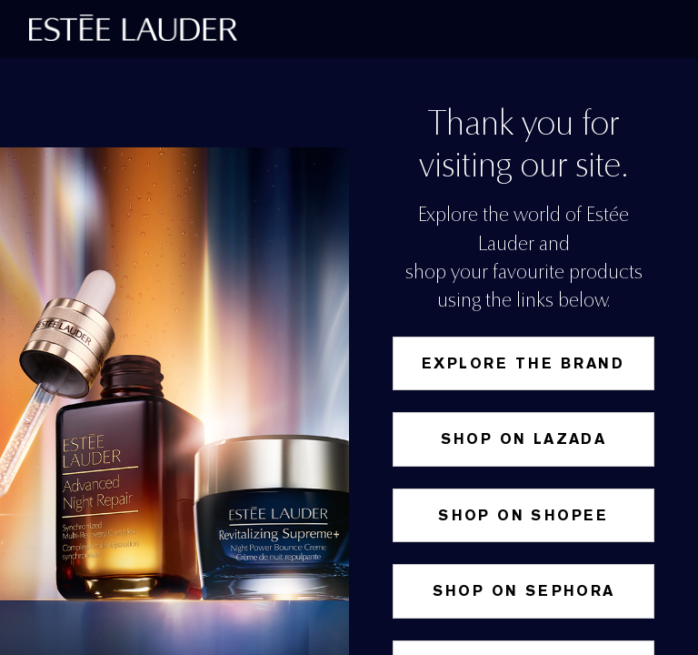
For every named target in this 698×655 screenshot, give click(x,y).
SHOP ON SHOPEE (523, 515)
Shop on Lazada (524, 438)
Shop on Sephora (524, 590)
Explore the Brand (523, 363)
